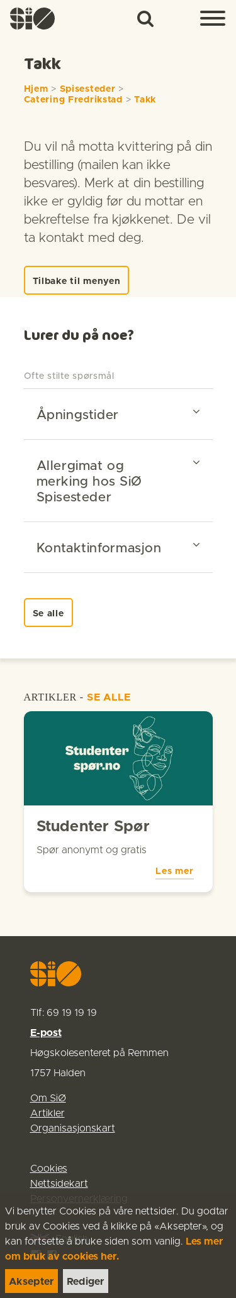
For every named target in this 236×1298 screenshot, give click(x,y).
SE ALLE (109, 697)
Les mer (174, 871)
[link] (32, 19)
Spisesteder (88, 89)
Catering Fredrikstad (73, 99)
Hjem (36, 89)
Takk (145, 99)
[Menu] (212, 19)
